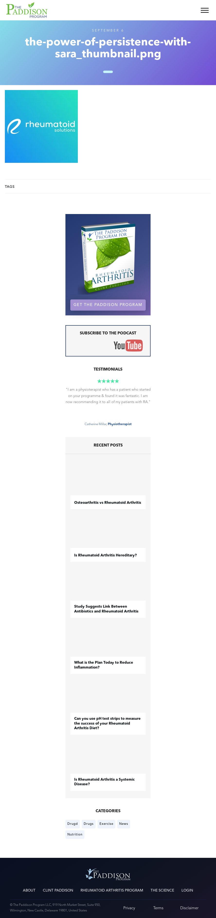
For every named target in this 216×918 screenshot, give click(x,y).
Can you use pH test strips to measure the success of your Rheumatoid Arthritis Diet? (107, 723)
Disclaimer (189, 908)
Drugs (89, 824)
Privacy (129, 908)
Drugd (72, 824)
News (123, 824)
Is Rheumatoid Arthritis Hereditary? (105, 555)
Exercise (106, 824)
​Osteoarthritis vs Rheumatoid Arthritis (107, 503)
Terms (158, 908)
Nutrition (74, 834)
